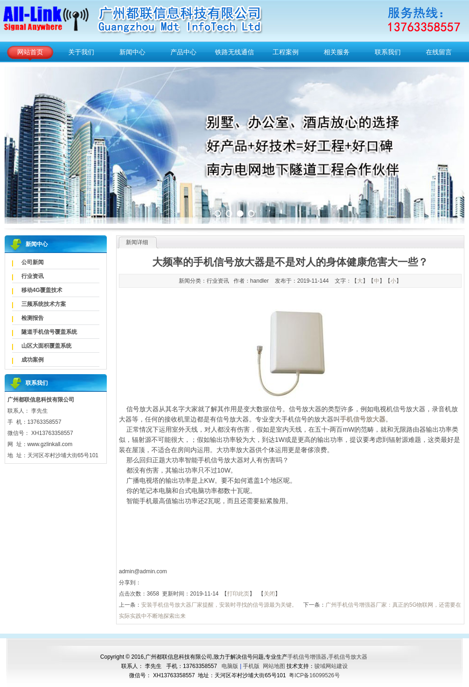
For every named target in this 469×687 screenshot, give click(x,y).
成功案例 (32, 359)
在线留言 (439, 52)
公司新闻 (32, 262)
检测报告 (32, 318)
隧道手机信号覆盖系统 (49, 332)
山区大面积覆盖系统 (46, 346)
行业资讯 (32, 276)
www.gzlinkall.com (49, 444)
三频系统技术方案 (43, 304)
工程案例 (286, 52)
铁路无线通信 (234, 52)
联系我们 (388, 52)
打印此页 (238, 593)
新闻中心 (132, 52)
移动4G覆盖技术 (41, 290)
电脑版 (229, 666)
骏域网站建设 (331, 666)
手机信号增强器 (306, 657)
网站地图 (274, 666)
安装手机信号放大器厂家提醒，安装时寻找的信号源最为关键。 (219, 605)
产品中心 (183, 52)
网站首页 (30, 52)
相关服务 (337, 52)
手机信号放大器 (347, 657)
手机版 (251, 666)
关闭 (269, 593)
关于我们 (81, 52)
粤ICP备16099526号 (314, 675)
